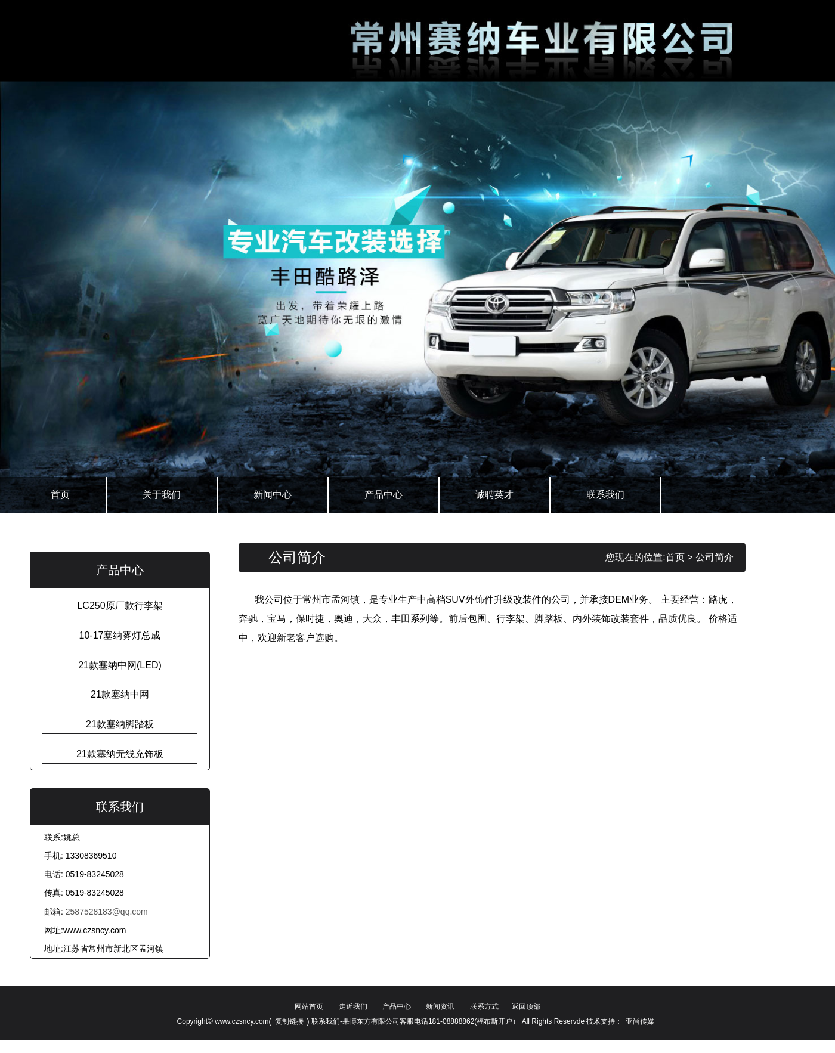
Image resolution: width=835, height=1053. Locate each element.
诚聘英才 (494, 495)
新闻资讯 (440, 1006)
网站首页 (309, 1006)
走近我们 (353, 1006)
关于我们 (162, 495)
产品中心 (383, 495)
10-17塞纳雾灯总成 (120, 635)
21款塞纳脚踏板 (120, 724)
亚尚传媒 (640, 1021)
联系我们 (605, 495)
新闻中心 (272, 495)
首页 (60, 495)
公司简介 (714, 557)
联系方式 (484, 1006)
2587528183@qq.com (107, 911)
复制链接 (289, 1021)
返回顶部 (526, 1006)
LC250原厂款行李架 (119, 605)
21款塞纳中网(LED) (120, 665)
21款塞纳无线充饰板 (119, 754)
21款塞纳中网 (120, 694)
